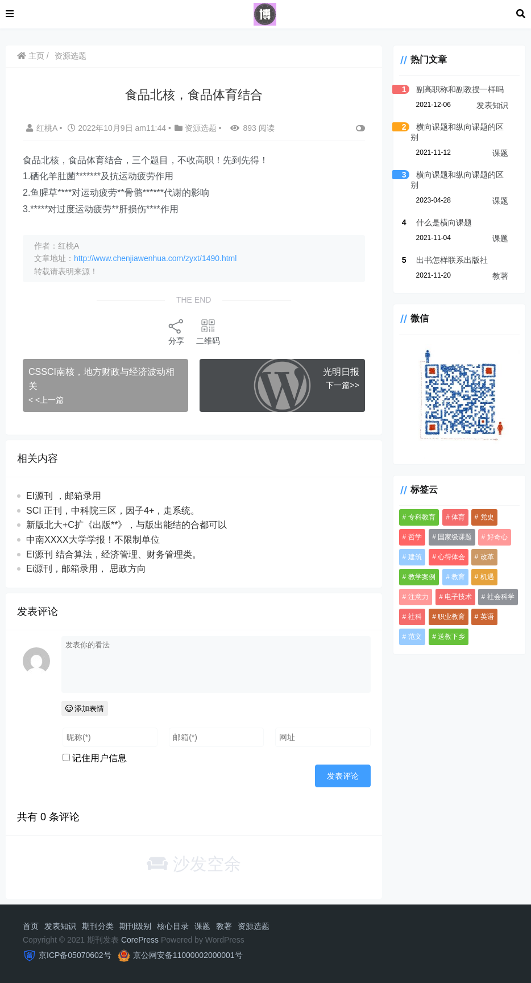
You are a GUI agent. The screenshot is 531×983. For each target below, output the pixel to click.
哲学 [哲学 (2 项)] (415, 537)
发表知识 (492, 105)
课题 (500, 153)
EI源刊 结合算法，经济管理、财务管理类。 (113, 554)
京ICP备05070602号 (75, 955)
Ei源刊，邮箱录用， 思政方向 (86, 568)
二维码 (208, 331)
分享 (176, 331)
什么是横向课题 (444, 222)
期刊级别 (135, 926)
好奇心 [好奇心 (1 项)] (497, 537)
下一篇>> (342, 385)
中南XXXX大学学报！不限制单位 (93, 539)
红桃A (42, 128)
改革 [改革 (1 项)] (487, 557)
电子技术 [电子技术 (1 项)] (458, 597)
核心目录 (173, 926)
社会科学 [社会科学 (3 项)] (501, 597)
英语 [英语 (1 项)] (487, 617)
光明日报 (341, 372)
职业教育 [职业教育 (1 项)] (451, 617)
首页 (31, 926)
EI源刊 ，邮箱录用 (63, 496)
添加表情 (85, 708)
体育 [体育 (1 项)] (458, 517)
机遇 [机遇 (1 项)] (487, 577)
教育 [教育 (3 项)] (458, 577)
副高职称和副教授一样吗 (460, 89)
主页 (30, 55)
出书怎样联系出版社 (452, 260)
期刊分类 (98, 926)
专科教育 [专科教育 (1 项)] (421, 517)
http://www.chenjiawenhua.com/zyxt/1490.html (155, 258)
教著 (500, 275)
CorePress (140, 939)
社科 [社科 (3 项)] (415, 617)
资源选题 (70, 55)
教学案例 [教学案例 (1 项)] (421, 577)
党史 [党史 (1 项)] (487, 517)
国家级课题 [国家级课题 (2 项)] (455, 537)
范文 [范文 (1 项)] (415, 637)
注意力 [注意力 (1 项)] (418, 597)
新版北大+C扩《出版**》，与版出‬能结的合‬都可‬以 (126, 525)
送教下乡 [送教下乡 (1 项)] (451, 637)
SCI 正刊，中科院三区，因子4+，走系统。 (113, 510)
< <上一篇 (46, 399)
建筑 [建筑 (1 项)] (415, 557)
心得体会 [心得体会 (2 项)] (451, 557)
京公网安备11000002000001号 (188, 955)
